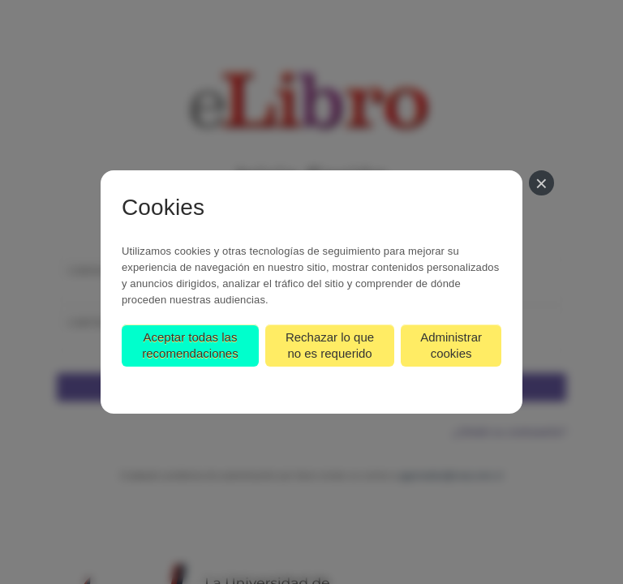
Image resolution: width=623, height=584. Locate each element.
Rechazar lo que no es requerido (330, 345)
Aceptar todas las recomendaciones (190, 345)
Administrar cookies (451, 345)
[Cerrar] (541, 182)
